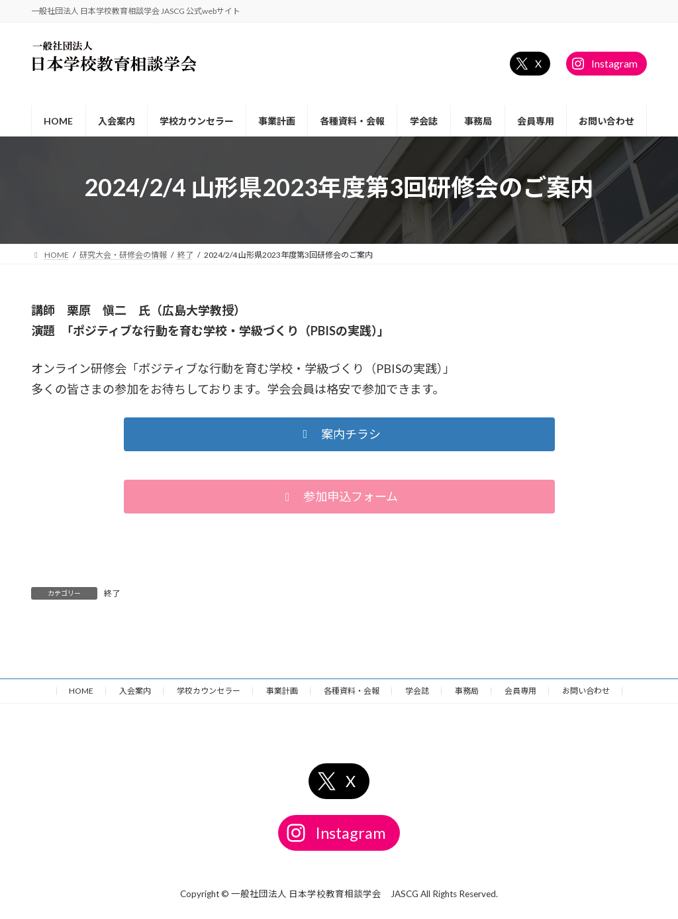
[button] (339, 434)
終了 (112, 593)
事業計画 (282, 691)
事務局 (467, 691)
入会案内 (135, 691)
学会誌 (417, 691)
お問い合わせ (586, 691)
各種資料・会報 (351, 691)
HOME (81, 691)
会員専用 (520, 691)
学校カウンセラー (208, 691)
